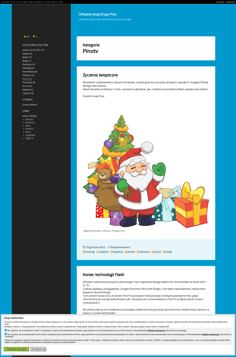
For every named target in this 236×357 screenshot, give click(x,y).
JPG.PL (28, 126)
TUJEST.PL (29, 138)
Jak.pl (61, 2)
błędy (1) (26, 60)
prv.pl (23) (27, 86)
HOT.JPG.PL (30, 122)
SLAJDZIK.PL (30, 135)
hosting (90, 251)
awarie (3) (27, 53)
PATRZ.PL (29, 129)
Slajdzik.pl (38, 2)
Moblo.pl (54, 2)
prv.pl (157, 251)
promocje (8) (28, 82)
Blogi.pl (31, 2)
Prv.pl (13, 2)
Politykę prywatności (156, 331)
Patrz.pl (18, 2)
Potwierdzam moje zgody (16, 349)
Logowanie (220, 2)
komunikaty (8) (29, 71)
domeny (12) (28, 64)
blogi (169, 251)
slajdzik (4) (27, 89)
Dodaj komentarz (120, 247)
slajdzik (104, 251)
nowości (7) (28, 75)
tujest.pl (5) (28, 93)
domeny (145, 251)
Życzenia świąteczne (100, 74)
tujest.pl (118, 251)
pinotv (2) (27, 78)
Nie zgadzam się (38, 349)
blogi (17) (27, 57)
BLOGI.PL (29, 119)
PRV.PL (28, 132)
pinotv (131, 251)
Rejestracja (230, 2)
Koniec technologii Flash (103, 274)
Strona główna (29, 104)
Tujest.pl (47, 2)
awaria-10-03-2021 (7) (33, 50)
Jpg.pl (25, 2)
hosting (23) (28, 68)
